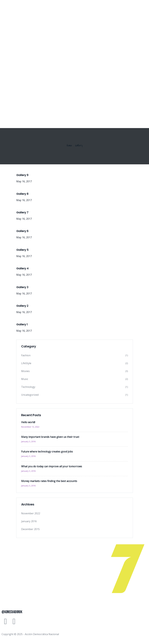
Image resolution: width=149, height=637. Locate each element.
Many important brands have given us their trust (50, 437)
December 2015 (30, 529)
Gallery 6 (22, 231)
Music (24, 379)
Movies (25, 371)
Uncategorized (30, 394)
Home (69, 145)
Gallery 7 (22, 212)
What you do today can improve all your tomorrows (51, 466)
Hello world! (28, 422)
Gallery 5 (22, 250)
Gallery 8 (22, 194)
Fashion (25, 355)
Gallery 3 (22, 287)
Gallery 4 (22, 268)
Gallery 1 (22, 324)
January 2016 (29, 521)
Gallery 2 (22, 306)
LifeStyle (26, 363)
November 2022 (30, 513)
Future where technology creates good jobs (47, 451)
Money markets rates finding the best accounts (49, 481)
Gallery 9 (22, 175)
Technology (28, 387)
